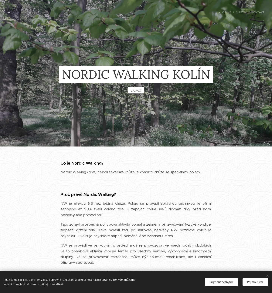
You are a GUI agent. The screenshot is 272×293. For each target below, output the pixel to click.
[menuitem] (215, 12)
